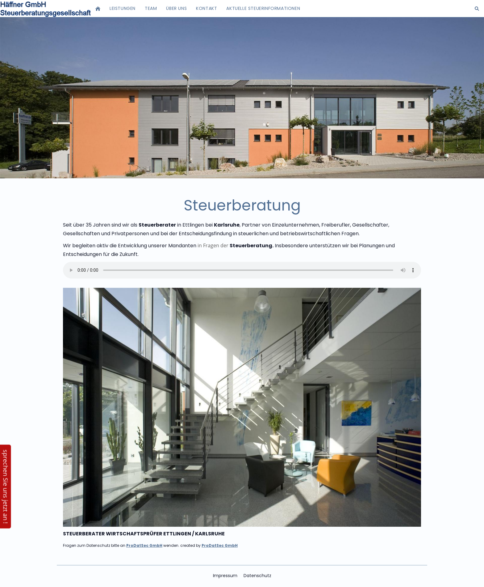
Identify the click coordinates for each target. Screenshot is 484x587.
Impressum (225, 575)
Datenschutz (257, 575)
